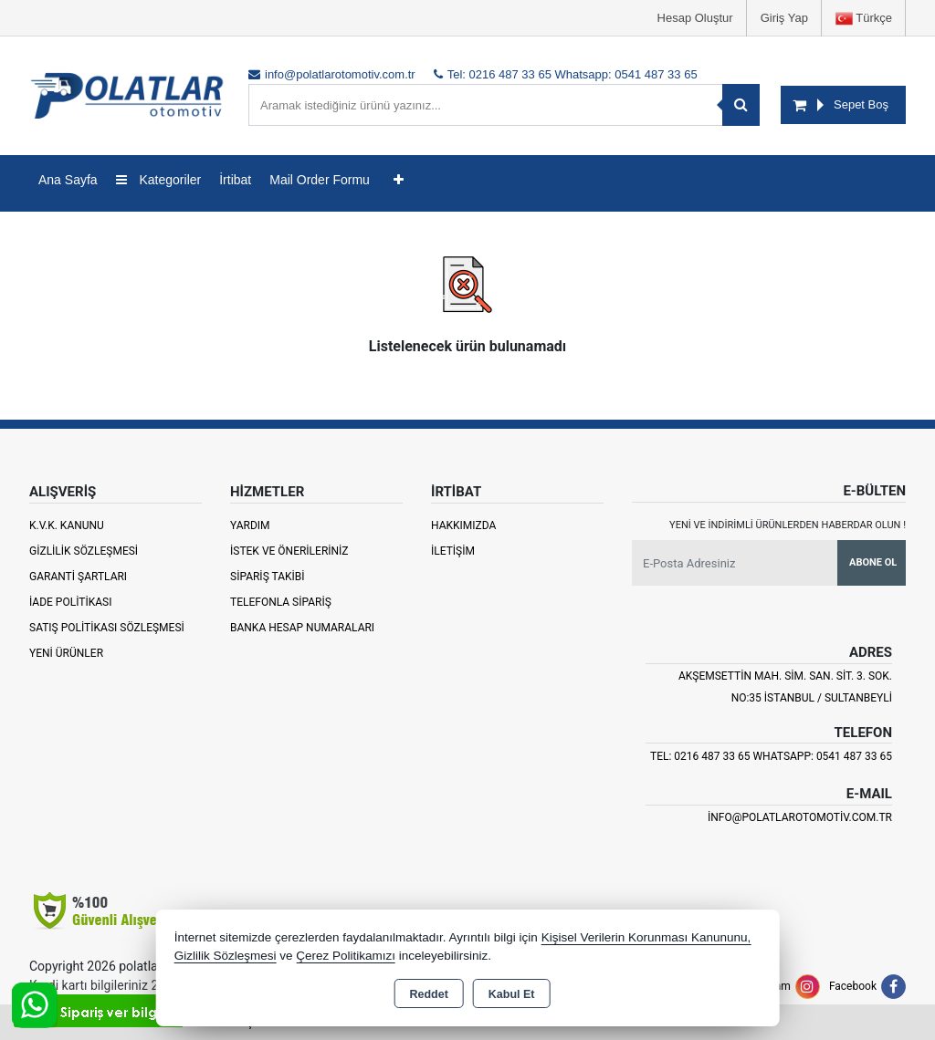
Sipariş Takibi (267, 576)
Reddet (428, 994)
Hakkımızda (463, 525)
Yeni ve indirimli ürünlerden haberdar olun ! (787, 525)
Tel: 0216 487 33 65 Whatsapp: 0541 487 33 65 (771, 756)
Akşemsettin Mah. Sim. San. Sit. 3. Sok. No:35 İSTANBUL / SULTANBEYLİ (785, 687)
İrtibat (235, 179)
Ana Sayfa (68, 179)
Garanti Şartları (78, 576)
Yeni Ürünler (66, 653)
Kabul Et (512, 994)
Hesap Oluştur (695, 18)
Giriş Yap (784, 18)
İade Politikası (70, 602)
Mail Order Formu (319, 179)
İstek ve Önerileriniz (289, 551)
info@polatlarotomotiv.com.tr (800, 817)
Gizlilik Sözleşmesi (83, 551)
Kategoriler (159, 179)
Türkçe (863, 18)
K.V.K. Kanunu (66, 525)
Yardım (250, 525)
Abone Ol (873, 562)
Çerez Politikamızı (345, 955)
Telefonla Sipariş (280, 602)
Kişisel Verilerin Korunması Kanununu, (646, 937)
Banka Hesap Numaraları (302, 627)
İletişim (453, 551)
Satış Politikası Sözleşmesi (106, 627)
